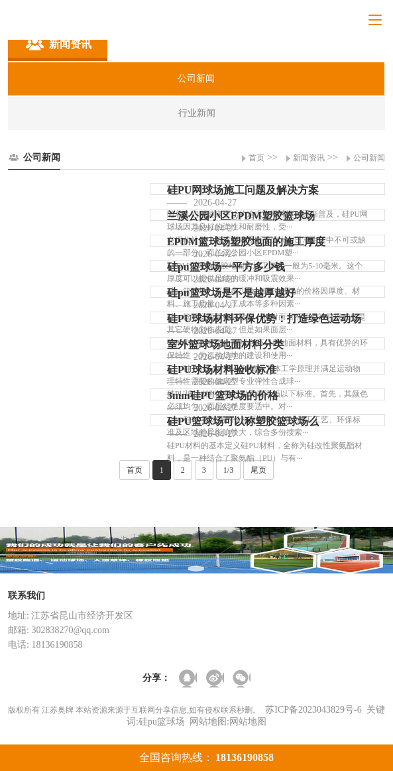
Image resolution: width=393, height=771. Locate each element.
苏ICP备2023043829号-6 (313, 710)
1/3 (228, 470)
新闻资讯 (309, 157)
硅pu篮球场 (162, 722)
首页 (256, 157)
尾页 (258, 470)
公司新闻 (369, 157)
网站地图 (247, 722)
